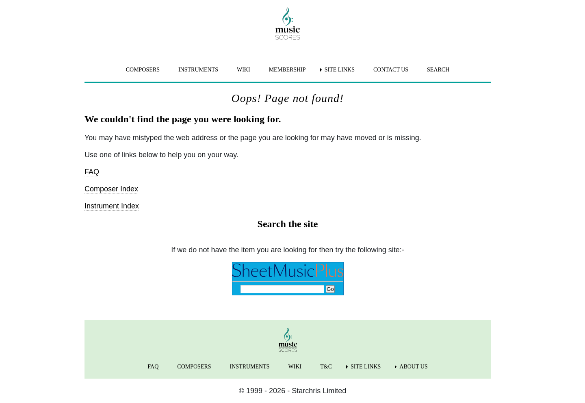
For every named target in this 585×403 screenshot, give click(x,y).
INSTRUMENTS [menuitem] (198, 70)
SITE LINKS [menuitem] (340, 70)
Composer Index (111, 189)
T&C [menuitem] (326, 367)
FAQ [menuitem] (152, 367)
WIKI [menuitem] (243, 70)
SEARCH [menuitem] (438, 70)
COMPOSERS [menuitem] (143, 70)
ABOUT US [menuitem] (413, 367)
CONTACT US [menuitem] (390, 70)
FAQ (91, 172)
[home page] (287, 23)
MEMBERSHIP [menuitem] (287, 70)
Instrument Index (111, 206)
